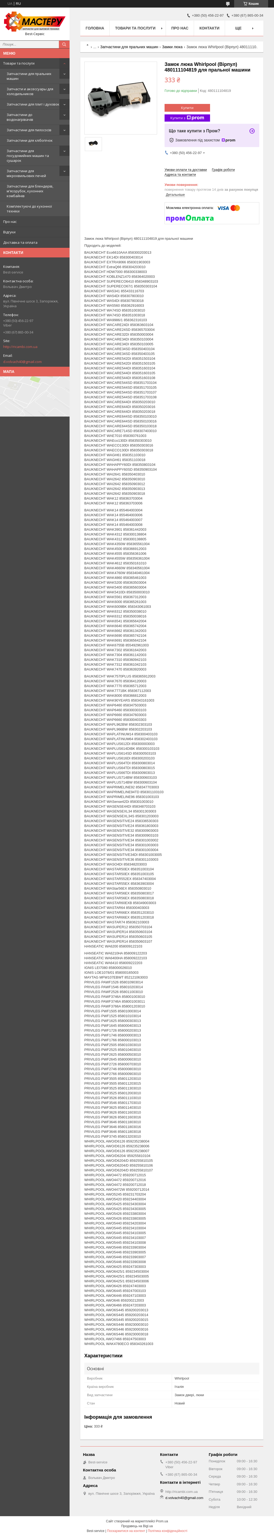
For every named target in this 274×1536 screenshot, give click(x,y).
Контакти (209, 28)
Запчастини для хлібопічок (30, 140)
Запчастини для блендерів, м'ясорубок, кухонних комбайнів (30, 191)
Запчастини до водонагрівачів (20, 117)
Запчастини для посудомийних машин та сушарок (28, 155)
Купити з (187, 118)
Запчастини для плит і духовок (33, 104)
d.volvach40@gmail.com (22, 361)
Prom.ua (162, 1521)
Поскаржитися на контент (126, 1531)
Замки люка (172, 47)
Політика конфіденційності (167, 1531)
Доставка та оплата (20, 242)
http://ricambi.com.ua (20, 346)
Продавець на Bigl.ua (137, 1526)
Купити (187, 107)
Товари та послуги (19, 63)
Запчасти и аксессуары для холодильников (30, 91)
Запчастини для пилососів (29, 130)
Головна (95, 28)
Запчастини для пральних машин (29, 76)
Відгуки (9, 232)
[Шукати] (64, 44)
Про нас (10, 221)
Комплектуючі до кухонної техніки (29, 208)
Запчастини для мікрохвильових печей (26, 173)
